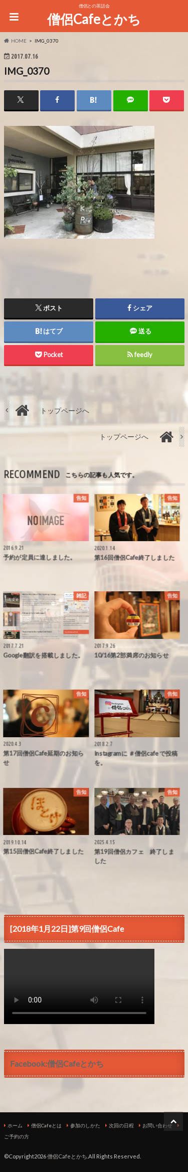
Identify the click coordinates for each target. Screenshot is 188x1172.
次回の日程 (121, 1125)
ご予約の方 (16, 1136)
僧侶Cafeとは (46, 1125)
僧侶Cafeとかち (94, 19)
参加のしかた (85, 1125)
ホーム (15, 1125)
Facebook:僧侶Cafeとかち (57, 1063)
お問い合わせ (157, 1125)
